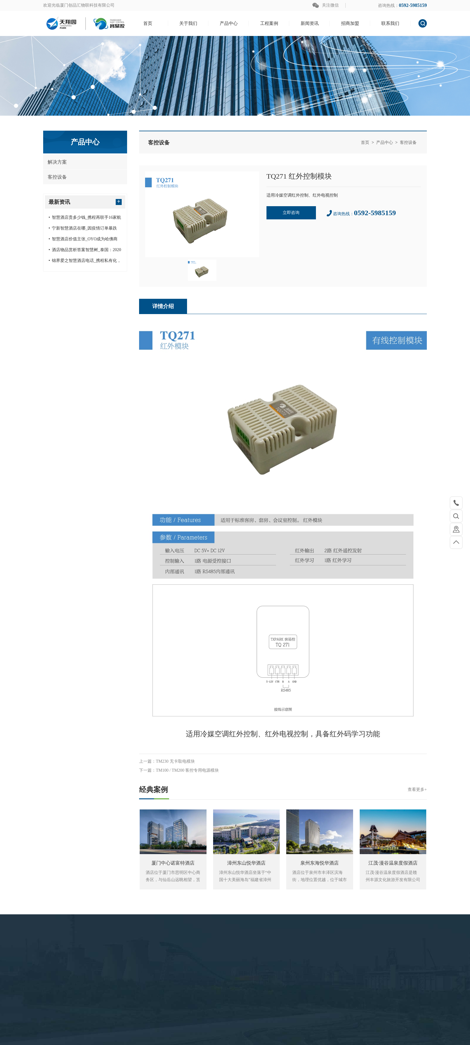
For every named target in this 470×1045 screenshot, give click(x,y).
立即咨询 (291, 212)
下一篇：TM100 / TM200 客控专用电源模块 (179, 770)
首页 (365, 142)
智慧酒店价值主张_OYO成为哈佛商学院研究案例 (83, 241)
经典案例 (283, 790)
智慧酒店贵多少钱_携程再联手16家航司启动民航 (85, 219)
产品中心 (384, 142)
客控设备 (57, 177)
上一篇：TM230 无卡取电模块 (167, 761)
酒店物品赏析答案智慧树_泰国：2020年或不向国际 (85, 251)
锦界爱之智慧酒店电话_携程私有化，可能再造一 (85, 262)
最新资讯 (85, 201)
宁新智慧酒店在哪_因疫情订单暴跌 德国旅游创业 (83, 230)
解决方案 (57, 162)
